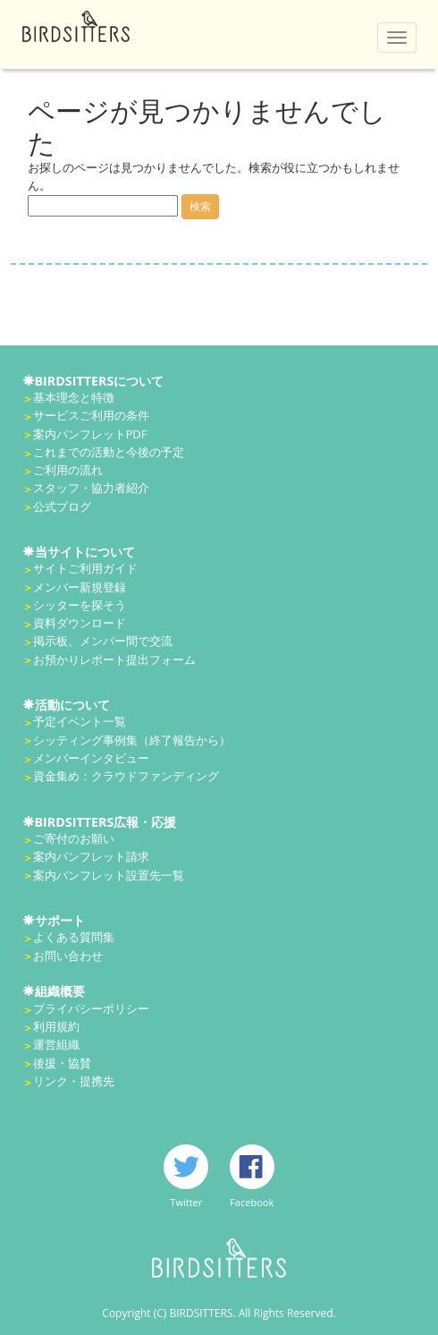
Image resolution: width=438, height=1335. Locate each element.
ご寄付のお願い (73, 838)
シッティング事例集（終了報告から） (132, 740)
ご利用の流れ (68, 470)
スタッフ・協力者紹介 (91, 488)
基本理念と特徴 (73, 397)
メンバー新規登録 (79, 587)
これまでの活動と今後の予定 (108, 452)
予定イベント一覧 (79, 721)
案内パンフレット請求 (91, 856)
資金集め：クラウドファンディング (126, 776)
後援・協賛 (62, 1063)
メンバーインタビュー (91, 758)
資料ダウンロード (79, 623)
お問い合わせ (68, 956)
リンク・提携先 (73, 1081)
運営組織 (56, 1044)
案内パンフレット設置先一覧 (108, 875)
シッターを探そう (79, 605)
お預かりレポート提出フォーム (114, 659)
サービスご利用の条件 (91, 415)
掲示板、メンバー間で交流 (103, 641)
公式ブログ (62, 506)
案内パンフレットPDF (90, 434)
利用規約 (56, 1026)
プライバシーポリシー (91, 1008)
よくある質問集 (73, 937)
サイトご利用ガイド (85, 568)
